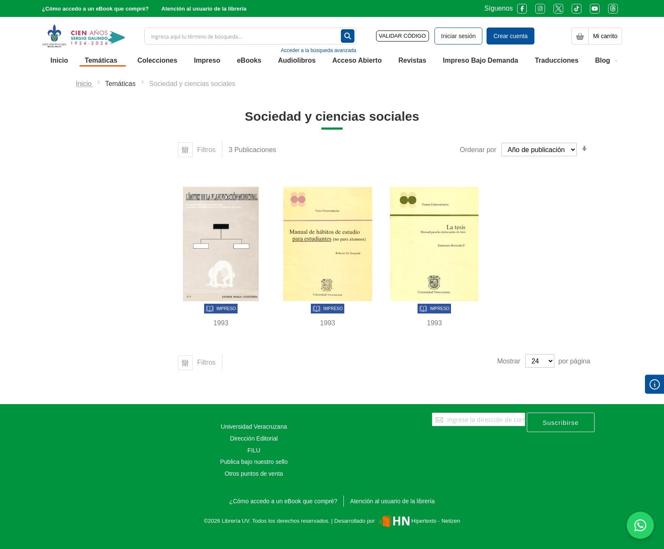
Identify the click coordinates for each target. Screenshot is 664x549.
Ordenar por (478, 149)
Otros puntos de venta (254, 473)
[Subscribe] (561, 422)
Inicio (85, 83)
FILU (253, 450)
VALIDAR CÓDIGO (402, 36)
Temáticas (121, 83)
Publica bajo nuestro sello (254, 461)
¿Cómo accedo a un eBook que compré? (95, 9)
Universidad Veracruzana (254, 426)
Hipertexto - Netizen (418, 521)
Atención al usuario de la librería (203, 9)
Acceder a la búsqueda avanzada (318, 50)
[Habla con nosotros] (640, 525)
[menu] (332, 61)
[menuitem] (59, 60)
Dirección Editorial (254, 438)
